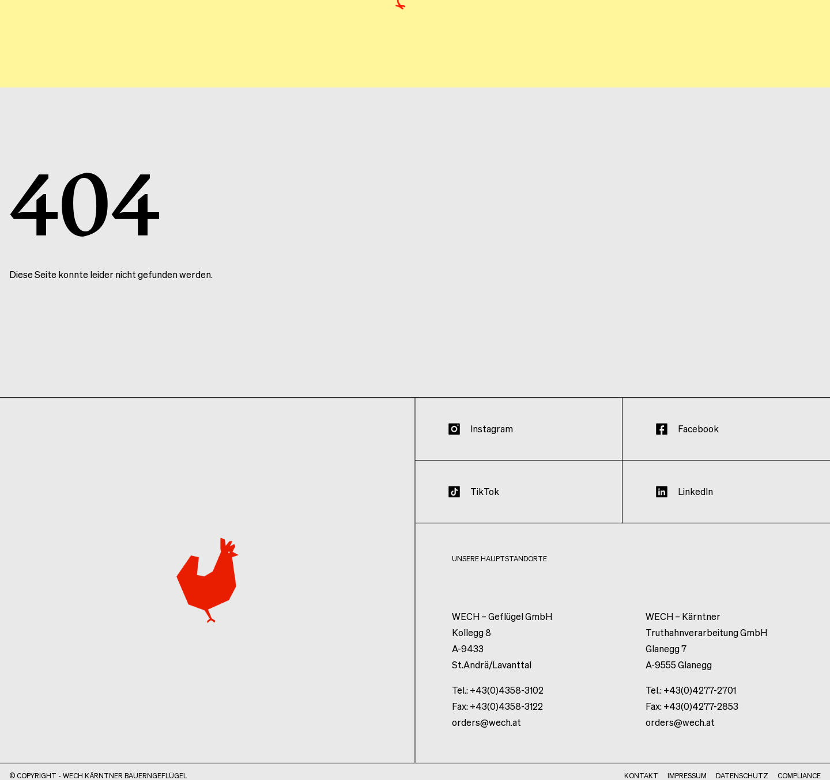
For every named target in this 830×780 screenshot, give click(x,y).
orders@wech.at (486, 731)
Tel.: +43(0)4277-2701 (691, 699)
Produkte (670, 68)
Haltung (511, 68)
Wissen (733, 68)
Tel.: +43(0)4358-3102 (498, 699)
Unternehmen (589, 68)
